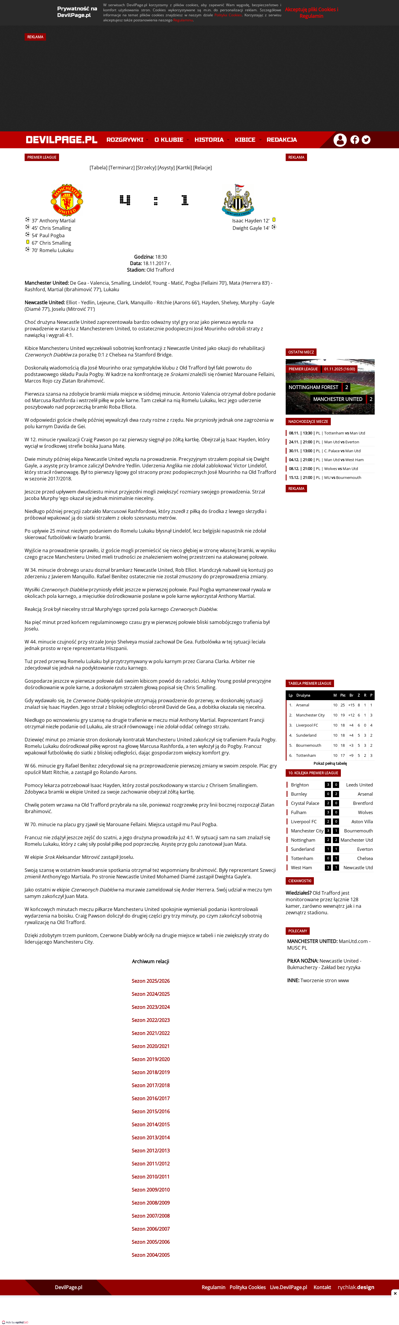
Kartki (183, 167)
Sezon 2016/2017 (151, 1098)
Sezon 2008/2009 (151, 1203)
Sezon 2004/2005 (151, 1255)
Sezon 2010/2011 (151, 1176)
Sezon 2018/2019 (151, 1072)
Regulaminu (183, 20)
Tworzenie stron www (325, 980)
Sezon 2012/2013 (151, 1150)
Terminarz (121, 167)
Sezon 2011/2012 (151, 1163)
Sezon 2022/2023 (151, 1020)
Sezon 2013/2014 (151, 1137)
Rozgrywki (124, 140)
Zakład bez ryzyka (340, 967)
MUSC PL (297, 948)
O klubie (169, 140)
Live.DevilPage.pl (288, 1287)
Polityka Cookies (228, 14)
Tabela (98, 167)
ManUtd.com (353, 941)
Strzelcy (146, 167)
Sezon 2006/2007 (151, 1229)
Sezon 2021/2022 (151, 1033)
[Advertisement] (200, 81)
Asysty (166, 167)
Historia (209, 140)
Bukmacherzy (302, 967)
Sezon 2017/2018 (151, 1085)
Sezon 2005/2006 (151, 1242)
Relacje (202, 167)
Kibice (245, 140)
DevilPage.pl (68, 1287)
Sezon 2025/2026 (151, 981)
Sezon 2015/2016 (151, 1111)
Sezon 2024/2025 (151, 994)
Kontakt (322, 1287)
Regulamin (213, 1287)
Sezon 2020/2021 (151, 1046)
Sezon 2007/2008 (151, 1216)
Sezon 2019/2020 (151, 1059)
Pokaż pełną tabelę (330, 763)
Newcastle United (339, 961)
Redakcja (282, 140)
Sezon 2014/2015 (151, 1124)
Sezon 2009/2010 (151, 1190)
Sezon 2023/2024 (151, 1007)
